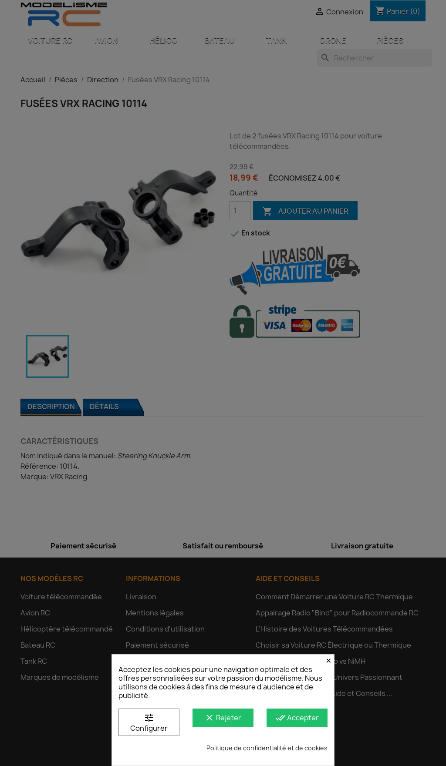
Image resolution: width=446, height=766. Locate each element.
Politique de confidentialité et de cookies (267, 748)
